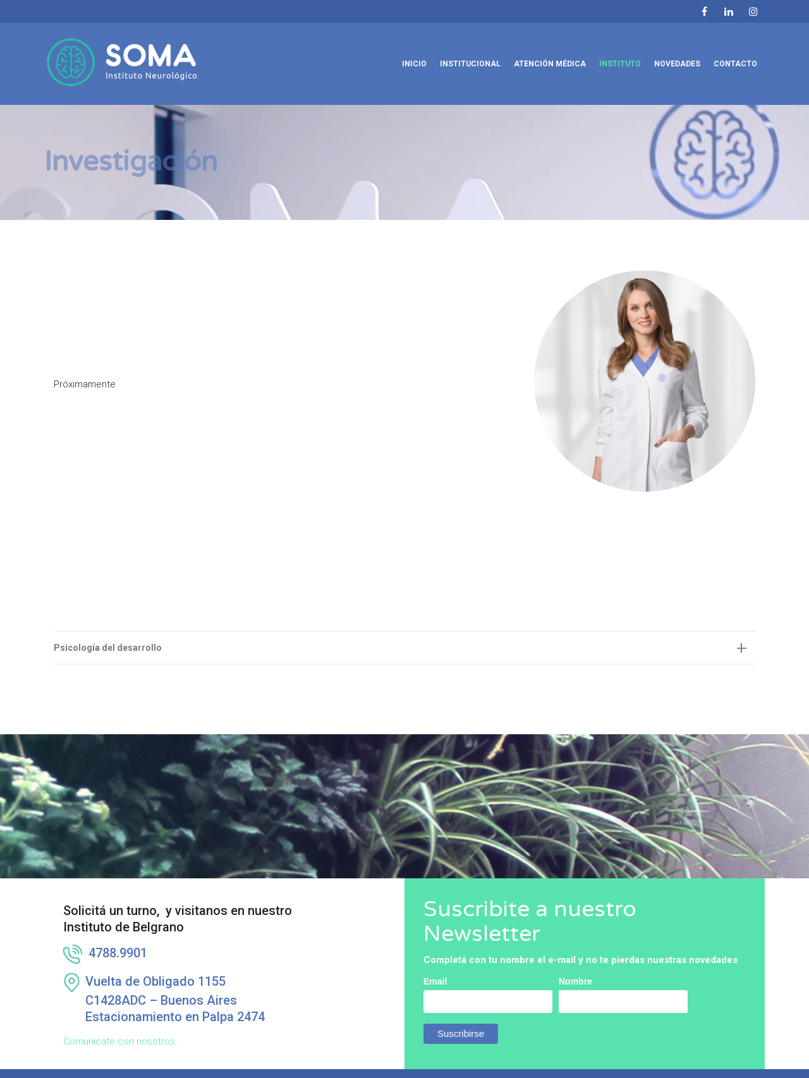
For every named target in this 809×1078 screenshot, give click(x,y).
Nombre (575, 959)
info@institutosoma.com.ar (360, 1069)
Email (435, 959)
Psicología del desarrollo (108, 626)
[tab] (404, 625)
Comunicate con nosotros (119, 1019)
